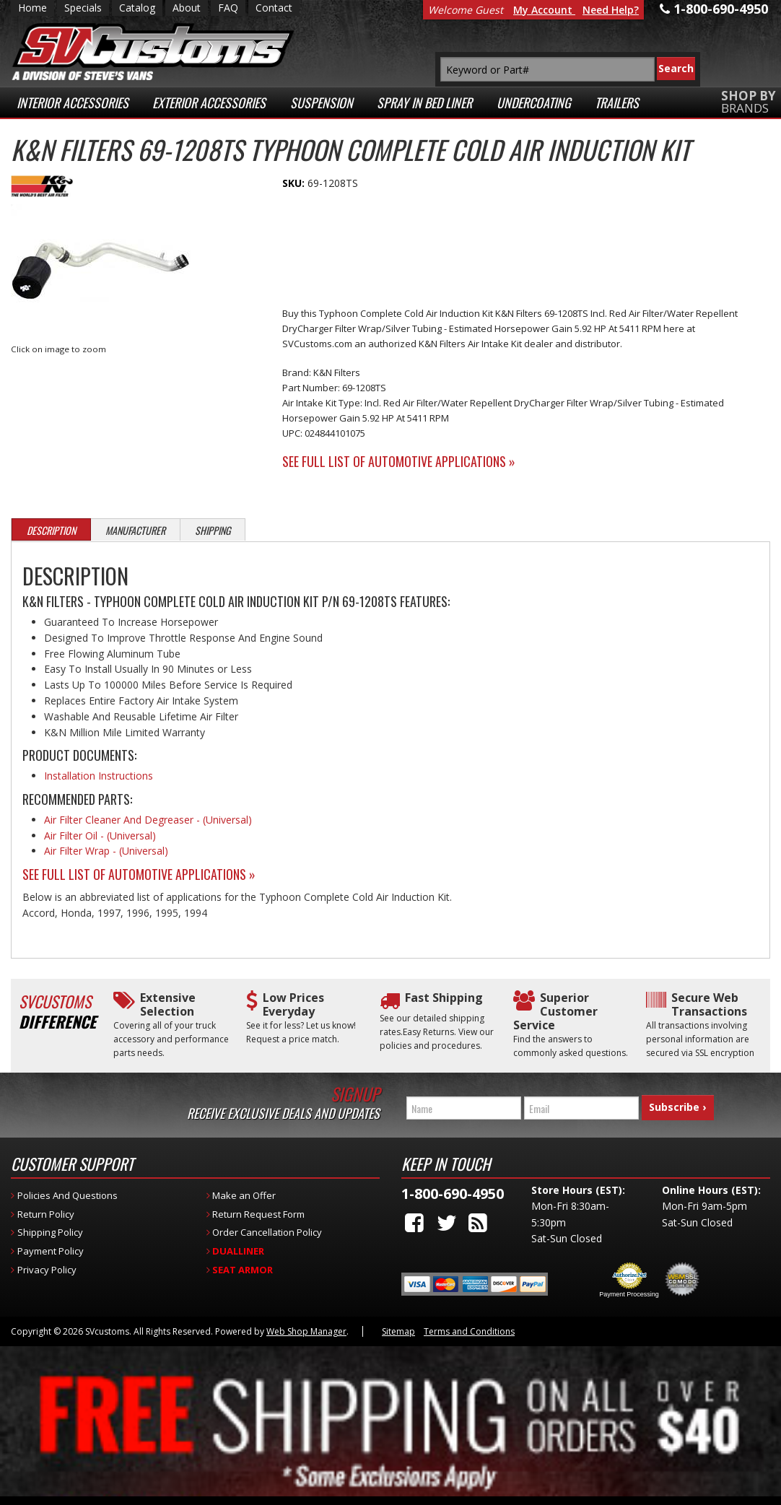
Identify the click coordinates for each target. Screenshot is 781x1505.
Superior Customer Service (555, 1012)
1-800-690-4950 (452, 1188)
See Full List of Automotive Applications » (398, 461)
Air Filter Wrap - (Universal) (106, 851)
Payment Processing (629, 1288)
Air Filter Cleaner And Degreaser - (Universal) (148, 819)
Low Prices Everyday (293, 1004)
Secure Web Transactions (709, 1004)
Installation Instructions (98, 775)
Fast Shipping (444, 998)
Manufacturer (135, 530)
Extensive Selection (168, 1004)
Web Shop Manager (306, 1325)
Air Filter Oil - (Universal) (100, 835)
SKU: (294, 183)
